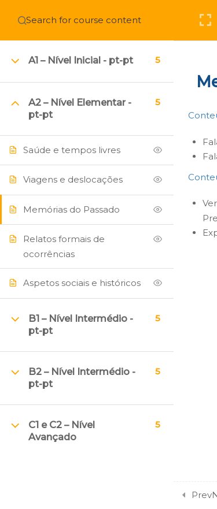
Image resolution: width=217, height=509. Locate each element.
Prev (202, 494)
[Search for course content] (22, 20)
